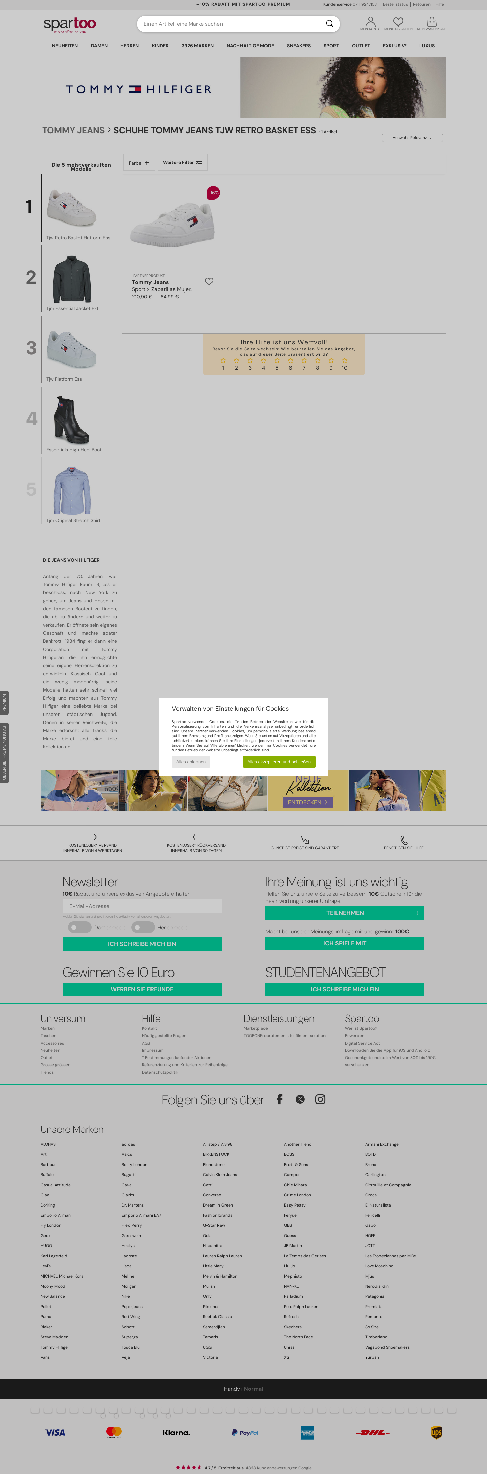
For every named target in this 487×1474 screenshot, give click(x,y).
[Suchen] (330, 24)
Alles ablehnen (191, 761)
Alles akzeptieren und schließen (279, 761)
